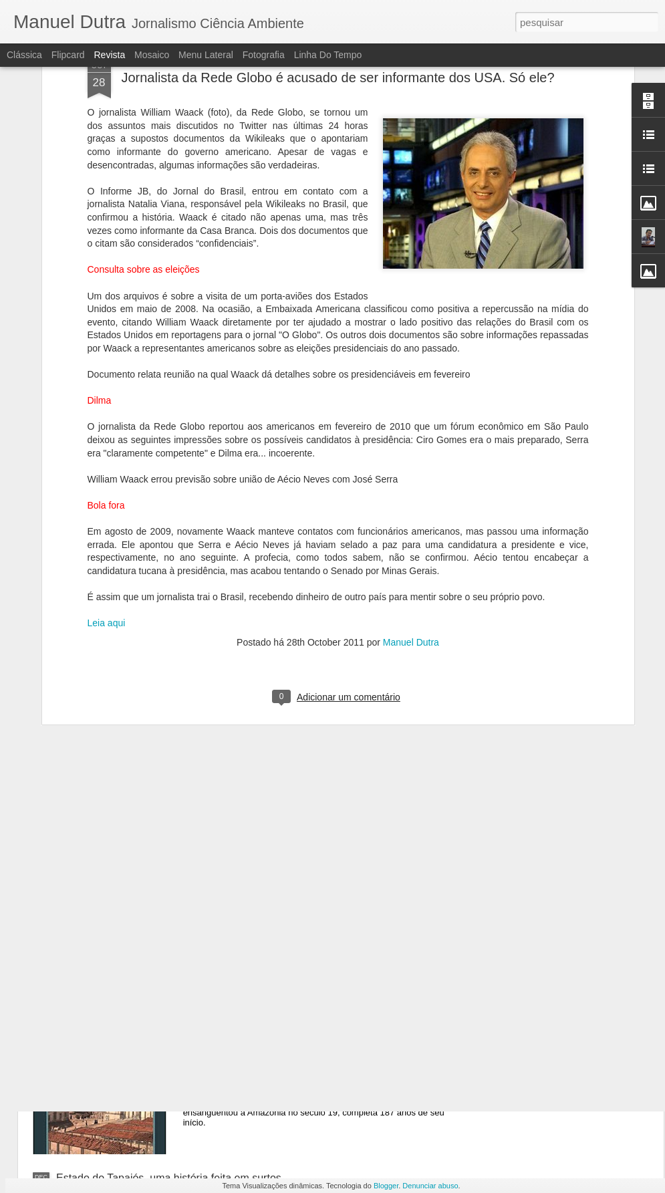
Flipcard (68, 54)
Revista (109, 54)
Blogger (386, 1186)
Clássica (24, 54)
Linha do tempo (328, 54)
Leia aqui (107, 514)
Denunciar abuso (430, 1186)
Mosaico (151, 54)
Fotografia (264, 54)
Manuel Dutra (411, 533)
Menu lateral (205, 54)
